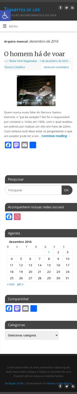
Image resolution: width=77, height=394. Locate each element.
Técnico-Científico (14, 67)
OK (65, 188)
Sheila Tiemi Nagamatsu (23, 61)
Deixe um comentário (56, 67)
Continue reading (56, 136)
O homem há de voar (34, 54)
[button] (5, 15)
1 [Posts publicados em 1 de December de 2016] (49, 252)
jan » (20, 284)
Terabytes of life (22, 9)
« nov (11, 284)
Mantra (51, 383)
